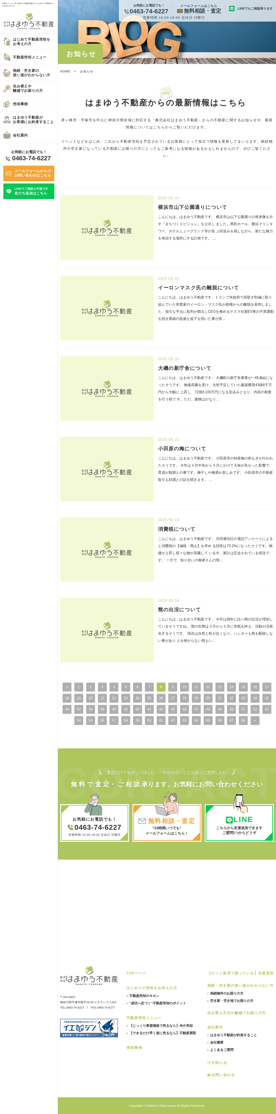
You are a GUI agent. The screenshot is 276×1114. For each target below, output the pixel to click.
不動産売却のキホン (144, 996)
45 (173, 709)
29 (196, 698)
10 (185, 687)
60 (149, 720)
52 (255, 709)
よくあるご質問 (221, 1050)
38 (91, 709)
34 (255, 698)
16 (255, 687)
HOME (65, 71)
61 (161, 720)
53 (267, 709)
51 (243, 709)
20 (91, 698)
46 (185, 709)
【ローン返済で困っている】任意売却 (240, 973)
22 (114, 698)
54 (79, 720)
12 (208, 687)
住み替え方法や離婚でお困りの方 (236, 1013)
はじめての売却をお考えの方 (151, 988)
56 (102, 720)
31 (220, 698)
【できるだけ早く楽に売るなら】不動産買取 (162, 1033)
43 (149, 709)
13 (220, 687)
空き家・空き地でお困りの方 (232, 1001)
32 (231, 698)
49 (220, 709)
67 (231, 720)
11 (196, 687)
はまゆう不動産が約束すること (233, 1035)
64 (196, 720)
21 (102, 698)
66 (220, 720)
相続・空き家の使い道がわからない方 (240, 985)
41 (126, 709)
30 (208, 698)
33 (243, 698)
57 (114, 720)
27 (173, 698)
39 (102, 709)
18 (67, 698)
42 (138, 709)
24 (138, 698)
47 (196, 709)
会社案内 (215, 1027)
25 (149, 698)
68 (243, 720)
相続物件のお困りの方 (227, 993)
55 (91, 720)
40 (114, 709)
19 (79, 698)
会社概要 (216, 1042)
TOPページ (136, 973)
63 (185, 720)
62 (173, 720)
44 (161, 709)
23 (126, 698)
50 (231, 709)
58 (126, 720)
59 (138, 720)
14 (231, 687)
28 (185, 698)
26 (161, 698)
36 (67, 709)
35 (267, 698)
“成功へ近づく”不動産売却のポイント (157, 1003)
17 (267, 687)
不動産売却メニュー (144, 1018)
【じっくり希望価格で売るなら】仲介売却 (161, 1026)
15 (243, 687)
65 (208, 720)
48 (208, 709)
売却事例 (134, 1048)
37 (79, 709)
